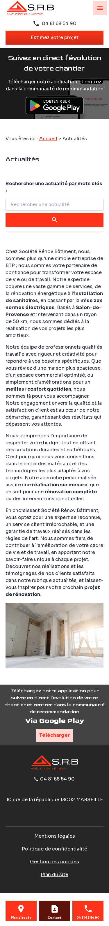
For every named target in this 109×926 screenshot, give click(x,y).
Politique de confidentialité (54, 849)
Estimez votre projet (54, 37)
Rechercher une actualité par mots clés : (54, 187)
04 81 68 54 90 (59, 23)
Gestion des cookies (54, 862)
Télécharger (54, 735)
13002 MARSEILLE (54, 800)
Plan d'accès (21, 918)
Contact (54, 918)
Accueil (48, 139)
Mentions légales (54, 836)
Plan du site (54, 874)
